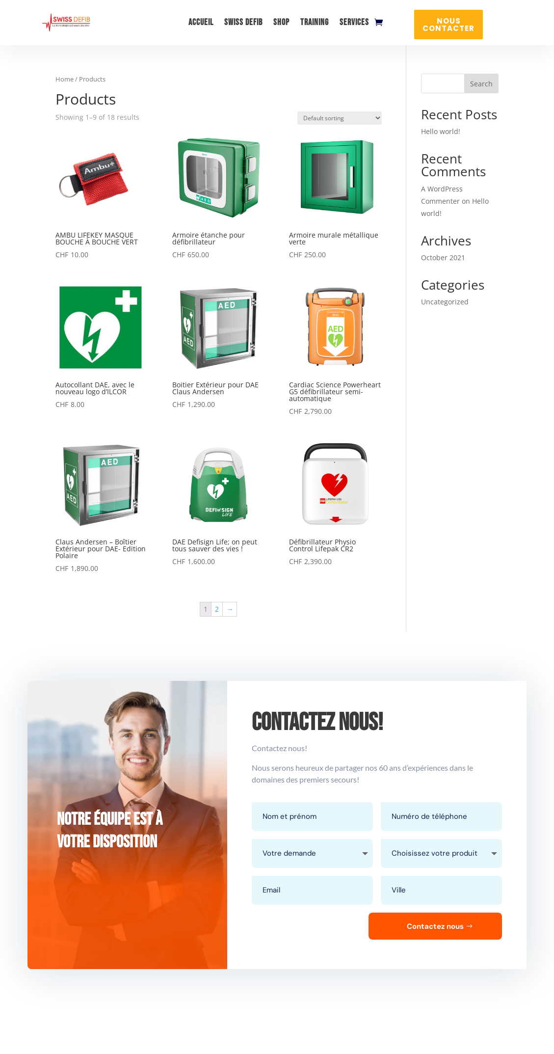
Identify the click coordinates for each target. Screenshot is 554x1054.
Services (354, 22)
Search (481, 83)
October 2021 (443, 257)
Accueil (200, 22)
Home (64, 79)
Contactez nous (435, 926)
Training (314, 22)
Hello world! (440, 131)
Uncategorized (445, 301)
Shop (281, 22)
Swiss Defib (243, 22)
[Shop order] (339, 118)
